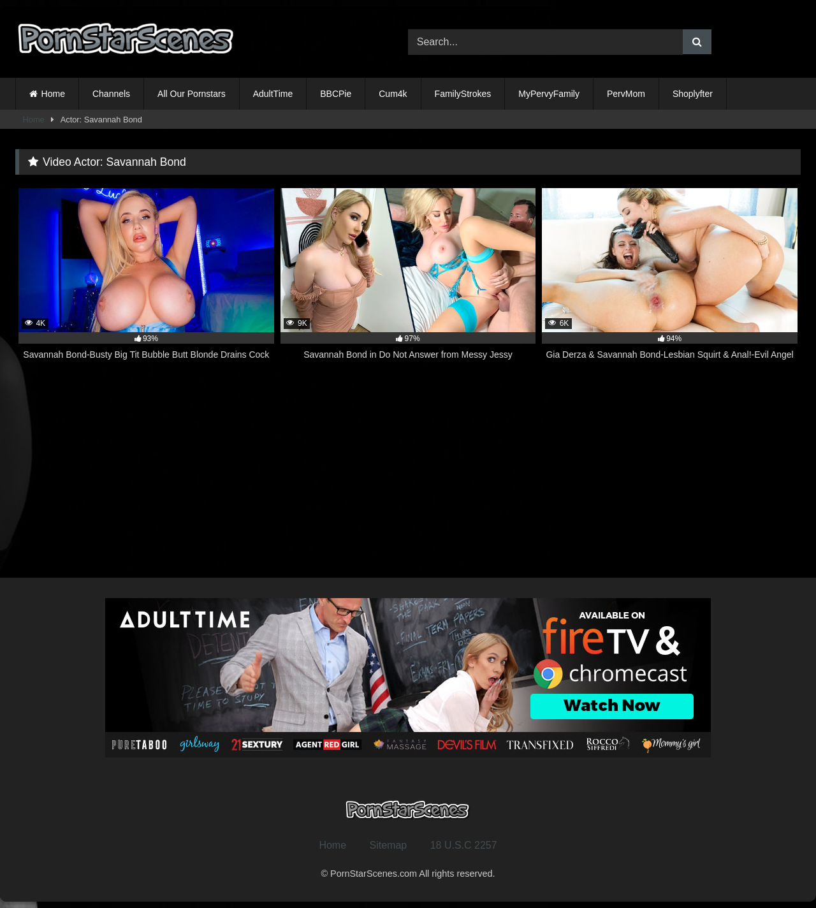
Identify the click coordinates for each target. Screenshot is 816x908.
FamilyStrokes (463, 94)
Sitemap (388, 845)
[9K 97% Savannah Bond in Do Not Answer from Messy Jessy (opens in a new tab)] (408, 281)
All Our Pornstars (191, 94)
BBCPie (335, 94)
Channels (111, 94)
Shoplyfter (693, 94)
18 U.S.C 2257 (463, 845)
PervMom (626, 94)
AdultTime (273, 94)
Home (53, 94)
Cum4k (393, 94)
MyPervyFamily (548, 94)
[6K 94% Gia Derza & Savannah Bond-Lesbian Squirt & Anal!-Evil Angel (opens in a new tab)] (670, 281)
